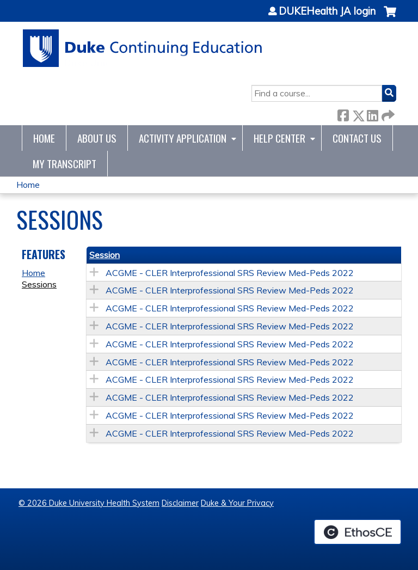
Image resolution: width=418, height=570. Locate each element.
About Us (96, 138)
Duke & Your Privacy (237, 503)
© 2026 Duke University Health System (89, 503)
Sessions (39, 284)
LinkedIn (372, 113)
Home (44, 138)
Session (104, 254)
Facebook (342, 113)
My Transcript (64, 163)
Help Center (279, 138)
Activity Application (182, 138)
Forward (387, 113)
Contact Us (357, 138)
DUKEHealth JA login (327, 11)
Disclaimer (180, 503)
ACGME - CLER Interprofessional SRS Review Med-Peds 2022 (230, 272)
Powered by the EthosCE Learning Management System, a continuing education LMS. (358, 532)
